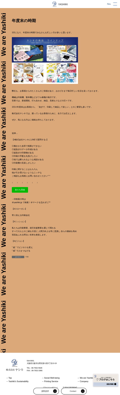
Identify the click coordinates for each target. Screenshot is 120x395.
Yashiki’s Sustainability (17, 381)
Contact (73, 391)
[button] (20, 190)
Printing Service (50, 381)
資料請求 (45, 391)
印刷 (27, 257)
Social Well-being (51, 378)
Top (9, 378)
